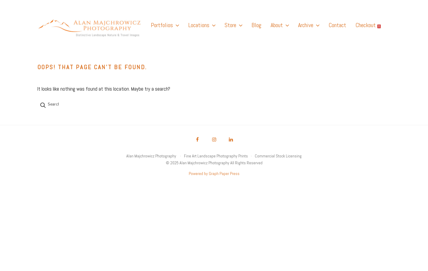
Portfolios (165, 25)
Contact (337, 25)
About (280, 25)
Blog (256, 25)
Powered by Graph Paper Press (214, 173)
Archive (308, 25)
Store (233, 25)
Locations (201, 25)
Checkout (368, 25)
